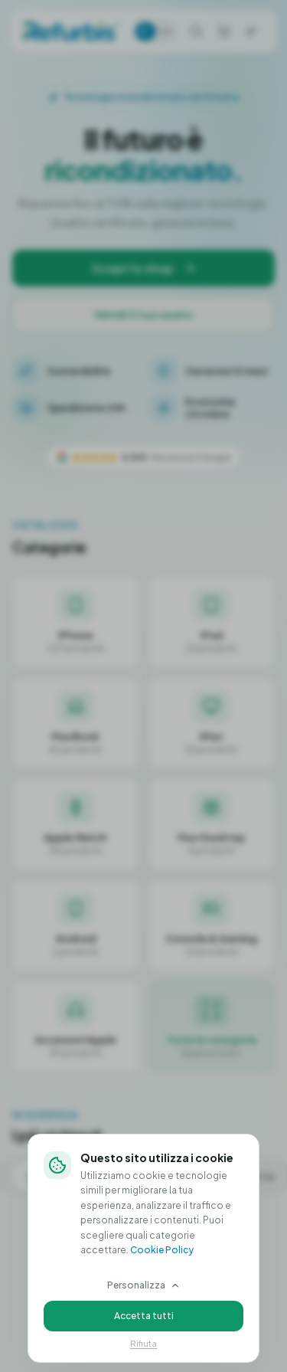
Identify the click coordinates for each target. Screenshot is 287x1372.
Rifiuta (143, 1342)
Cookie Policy (162, 1248)
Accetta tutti (144, 1314)
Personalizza (144, 1283)
